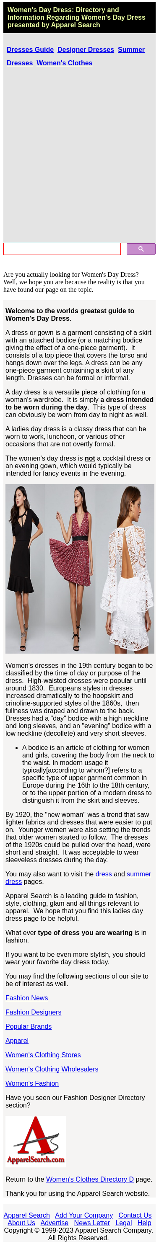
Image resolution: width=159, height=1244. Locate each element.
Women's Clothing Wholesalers (52, 1069)
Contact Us (134, 1215)
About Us (21, 1222)
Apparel (17, 1040)
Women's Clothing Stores (43, 1055)
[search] (61, 249)
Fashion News (26, 998)
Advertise (55, 1222)
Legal (123, 1222)
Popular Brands (28, 1026)
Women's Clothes (64, 63)
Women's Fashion (32, 1083)
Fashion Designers (33, 1012)
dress (104, 874)
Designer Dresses (85, 49)
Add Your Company (84, 1215)
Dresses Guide (30, 49)
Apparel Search (75, 24)
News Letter (92, 1222)
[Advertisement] (79, 156)
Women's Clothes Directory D (90, 1179)
